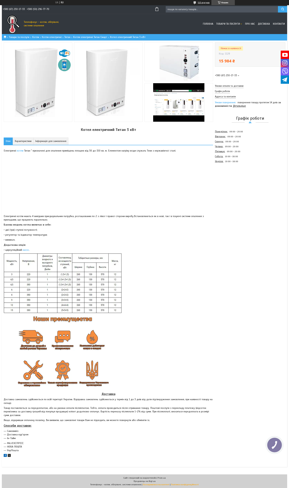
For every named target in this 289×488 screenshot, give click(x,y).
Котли (35, 37)
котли (20, 150)
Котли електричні (52, 37)
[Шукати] (282, 9)
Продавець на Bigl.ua (145, 481)
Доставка (264, 23)
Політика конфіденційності (185, 484)
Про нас (250, 23)
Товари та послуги (228, 23)
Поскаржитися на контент (156, 484)
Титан (67, 37)
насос (26, 249)
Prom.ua (162, 478)
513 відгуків (204, 2)
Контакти (279, 23)
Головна (208, 23)
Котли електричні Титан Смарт (90, 37)
